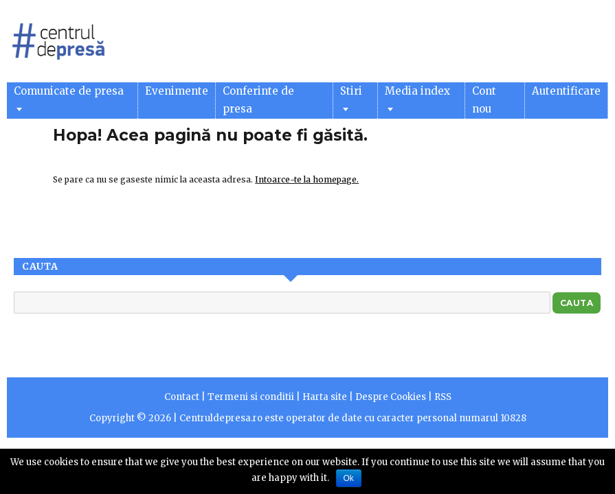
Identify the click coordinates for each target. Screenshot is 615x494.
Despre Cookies (390, 397)
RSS (442, 397)
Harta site (324, 397)
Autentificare (566, 90)
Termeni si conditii (251, 397)
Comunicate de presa (69, 97)
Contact (181, 397)
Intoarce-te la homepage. (307, 179)
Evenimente (176, 90)
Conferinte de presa (258, 99)
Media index (417, 97)
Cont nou (484, 99)
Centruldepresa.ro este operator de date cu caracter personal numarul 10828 (352, 418)
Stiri (351, 97)
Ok (349, 478)
